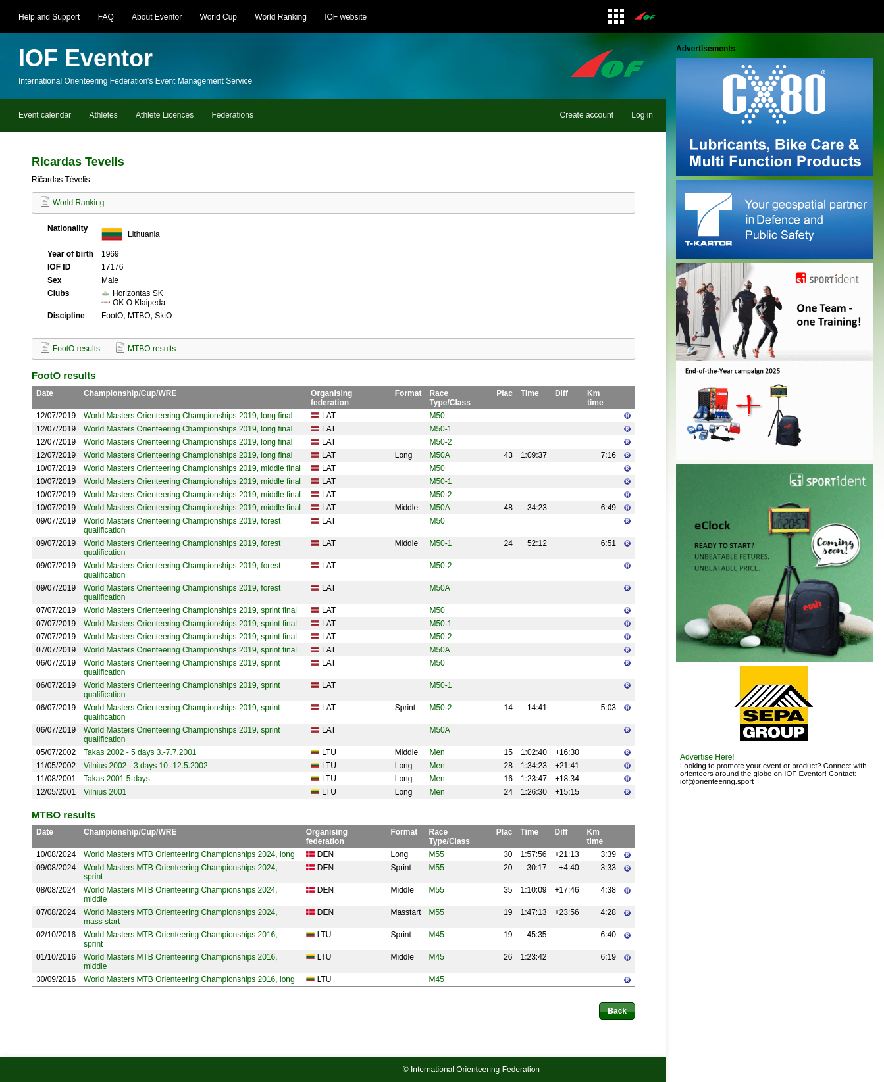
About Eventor (157, 17)
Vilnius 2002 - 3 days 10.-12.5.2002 (146, 765)
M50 (436, 415)
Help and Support (49, 17)
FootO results (76, 348)
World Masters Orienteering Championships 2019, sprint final (190, 610)
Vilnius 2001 (105, 792)
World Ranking (280, 17)
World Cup (218, 17)
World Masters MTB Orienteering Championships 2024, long (189, 854)
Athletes (103, 115)
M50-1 (440, 428)
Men (436, 752)
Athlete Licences (165, 115)
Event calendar (44, 115)
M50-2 (440, 442)
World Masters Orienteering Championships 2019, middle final (192, 468)
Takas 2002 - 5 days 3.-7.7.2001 (140, 752)
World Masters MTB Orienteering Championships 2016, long (189, 979)
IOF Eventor (85, 58)
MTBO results (152, 348)
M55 (436, 854)
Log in (642, 115)
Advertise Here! (707, 757)
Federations (232, 115)
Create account (586, 115)
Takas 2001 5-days (117, 778)
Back (617, 1011)
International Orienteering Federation (475, 1069)
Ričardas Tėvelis (61, 179)
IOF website (346, 17)
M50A (439, 455)
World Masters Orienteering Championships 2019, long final (188, 415)
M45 (436, 934)
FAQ (106, 17)
